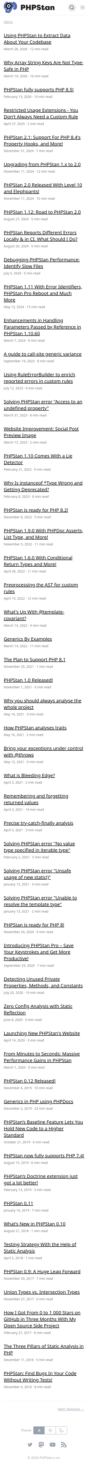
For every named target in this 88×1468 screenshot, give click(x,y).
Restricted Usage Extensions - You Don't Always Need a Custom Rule (41, 113)
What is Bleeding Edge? (29, 775)
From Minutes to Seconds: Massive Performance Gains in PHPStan (42, 1057)
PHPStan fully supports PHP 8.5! (39, 89)
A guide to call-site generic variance (43, 354)
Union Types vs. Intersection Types (42, 1292)
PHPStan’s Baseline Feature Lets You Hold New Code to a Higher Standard (43, 1128)
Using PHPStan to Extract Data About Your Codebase (37, 38)
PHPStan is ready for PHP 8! (34, 925)
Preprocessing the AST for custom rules (41, 588)
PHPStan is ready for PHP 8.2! (36, 510)
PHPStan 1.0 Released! (28, 680)
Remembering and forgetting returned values (36, 799)
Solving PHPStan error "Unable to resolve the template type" (40, 901)
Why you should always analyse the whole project (42, 703)
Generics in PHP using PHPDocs (38, 1101)
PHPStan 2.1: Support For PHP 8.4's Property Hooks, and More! (42, 140)
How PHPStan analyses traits (35, 728)
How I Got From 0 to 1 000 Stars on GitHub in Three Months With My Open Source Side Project (42, 1319)
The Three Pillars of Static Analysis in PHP (44, 1349)
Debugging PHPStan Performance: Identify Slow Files (42, 262)
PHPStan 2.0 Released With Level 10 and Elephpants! (43, 188)
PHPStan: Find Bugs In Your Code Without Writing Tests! (40, 1376)
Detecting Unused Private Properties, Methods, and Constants (43, 982)
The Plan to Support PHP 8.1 (35, 659)
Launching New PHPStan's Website (42, 1033)
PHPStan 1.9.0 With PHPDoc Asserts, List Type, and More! (43, 533)
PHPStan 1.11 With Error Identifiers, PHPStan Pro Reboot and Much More (43, 293)
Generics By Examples (28, 639)
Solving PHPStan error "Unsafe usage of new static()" (37, 873)
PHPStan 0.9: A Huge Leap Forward (42, 1271)
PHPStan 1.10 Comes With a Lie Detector (38, 459)
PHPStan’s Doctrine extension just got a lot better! (41, 1179)
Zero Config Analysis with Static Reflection (38, 1009)
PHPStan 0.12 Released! (30, 1081)
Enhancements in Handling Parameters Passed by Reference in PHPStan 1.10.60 (42, 327)
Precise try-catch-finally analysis (38, 823)
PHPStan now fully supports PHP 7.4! (44, 1155)
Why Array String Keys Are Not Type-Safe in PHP (43, 65)
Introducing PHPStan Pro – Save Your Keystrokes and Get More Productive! (39, 952)
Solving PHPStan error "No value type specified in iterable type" (39, 846)
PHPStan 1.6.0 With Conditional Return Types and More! (38, 560)
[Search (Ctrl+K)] (72, 7)
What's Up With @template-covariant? (34, 615)
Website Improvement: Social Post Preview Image (41, 432)
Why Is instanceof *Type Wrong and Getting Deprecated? (43, 486)
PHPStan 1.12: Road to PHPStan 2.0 (42, 212)
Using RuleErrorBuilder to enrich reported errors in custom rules (39, 377)
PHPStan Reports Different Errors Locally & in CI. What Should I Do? (40, 235)
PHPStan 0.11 (18, 1203)
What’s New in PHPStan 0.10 (34, 1224)
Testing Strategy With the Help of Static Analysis (40, 1247)
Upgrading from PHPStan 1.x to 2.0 (42, 164)
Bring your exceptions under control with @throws (43, 751)
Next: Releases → (71, 1409)
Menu (8, 22)
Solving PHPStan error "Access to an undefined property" (43, 404)
